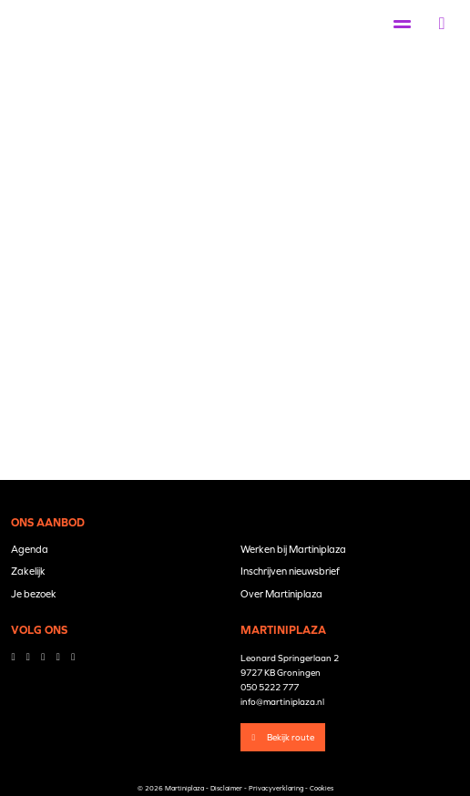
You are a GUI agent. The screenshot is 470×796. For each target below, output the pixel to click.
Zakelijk (28, 571)
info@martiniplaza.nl (282, 702)
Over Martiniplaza (281, 593)
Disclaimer (226, 788)
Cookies (321, 788)
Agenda (29, 549)
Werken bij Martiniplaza (293, 549)
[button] (442, 24)
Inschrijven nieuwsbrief (290, 571)
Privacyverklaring (276, 788)
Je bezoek (33, 593)
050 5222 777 (269, 687)
